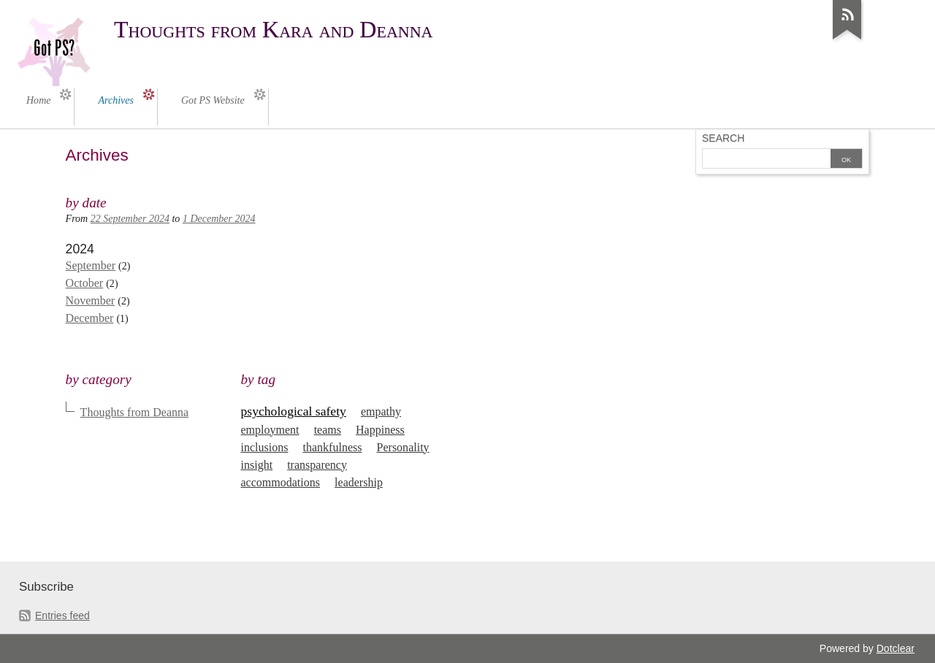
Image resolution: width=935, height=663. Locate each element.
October (85, 283)
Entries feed (62, 615)
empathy (381, 411)
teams (327, 430)
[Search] (766, 160)
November (90, 300)
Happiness (380, 430)
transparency (317, 465)
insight (257, 465)
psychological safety (293, 411)
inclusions (265, 447)
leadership (359, 482)
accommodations (281, 482)
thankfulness (332, 447)
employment (270, 430)
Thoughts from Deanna (134, 412)
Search (723, 138)
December (90, 318)
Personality (403, 447)
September (91, 265)
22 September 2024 (130, 218)
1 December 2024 (219, 218)
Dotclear (896, 648)
